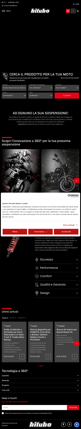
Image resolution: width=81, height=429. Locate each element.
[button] (57, 260)
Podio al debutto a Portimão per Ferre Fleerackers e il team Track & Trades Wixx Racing (14, 334)
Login (76, 4)
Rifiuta (14, 232)
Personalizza (40, 232)
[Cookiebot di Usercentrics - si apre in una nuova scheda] (69, 195)
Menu (6, 11)
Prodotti (22, 318)
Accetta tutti (66, 232)
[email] (34, 407)
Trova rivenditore (9, 6)
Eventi (13, 318)
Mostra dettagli (68, 225)
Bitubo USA (13, 2)
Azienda (40, 380)
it (4, 2)
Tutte (5, 318)
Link (50, 413)
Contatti (40, 376)
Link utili (40, 390)
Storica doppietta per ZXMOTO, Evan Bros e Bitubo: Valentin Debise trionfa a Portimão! (40, 334)
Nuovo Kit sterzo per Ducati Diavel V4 (67, 330)
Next (76, 180)
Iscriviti (73, 407)
